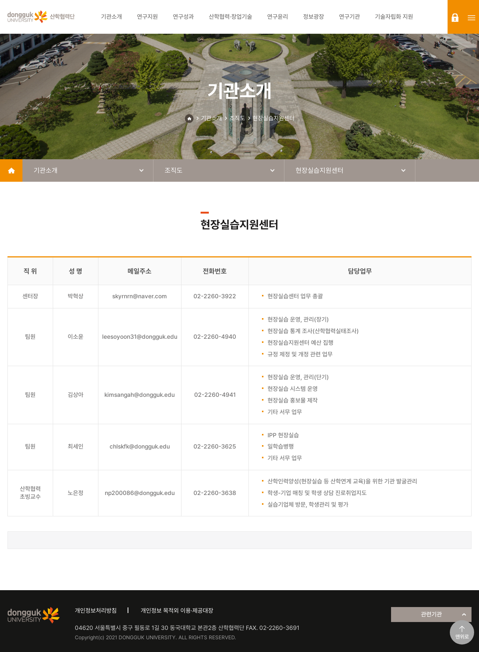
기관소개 (211, 118)
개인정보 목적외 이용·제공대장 (177, 610)
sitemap (471, 17)
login (455, 17)
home (11, 170)
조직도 (237, 118)
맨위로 (462, 637)
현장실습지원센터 (274, 118)
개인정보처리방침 (96, 610)
